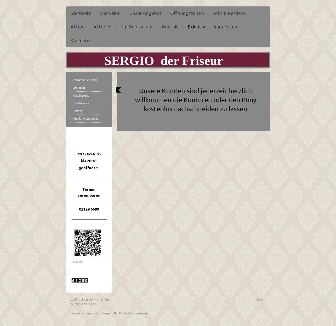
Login (261, 299)
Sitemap (103, 299)
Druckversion (82, 299)
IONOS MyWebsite (125, 313)
